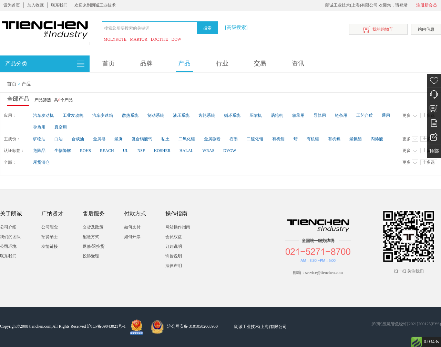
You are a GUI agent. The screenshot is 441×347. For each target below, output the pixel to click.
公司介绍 (8, 227)
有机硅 (313, 138)
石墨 (233, 138)
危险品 (39, 150)
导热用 (39, 127)
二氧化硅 (186, 138)
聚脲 (118, 138)
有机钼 (278, 138)
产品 (184, 63)
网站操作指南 (177, 227)
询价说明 (173, 256)
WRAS (208, 150)
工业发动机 (73, 115)
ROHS (85, 150)
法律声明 (173, 265)
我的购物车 (378, 30)
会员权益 (173, 236)
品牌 (146, 63)
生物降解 (62, 150)
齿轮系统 (206, 115)
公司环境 (8, 246)
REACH (107, 150)
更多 (410, 115)
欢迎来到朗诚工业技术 (95, 5)
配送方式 (91, 236)
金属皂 (99, 138)
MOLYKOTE (115, 39)
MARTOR (138, 39)
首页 (108, 63)
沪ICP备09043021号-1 (106, 326)
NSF (141, 150)
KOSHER (162, 150)
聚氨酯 (355, 138)
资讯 (298, 63)
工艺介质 (364, 115)
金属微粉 (212, 138)
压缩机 (255, 115)
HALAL (187, 150)
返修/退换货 (93, 246)
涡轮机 (277, 115)
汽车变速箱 (102, 115)
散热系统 (130, 115)
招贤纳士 (49, 236)
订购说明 (173, 246)
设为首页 (11, 5)
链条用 (341, 115)
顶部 (434, 151)
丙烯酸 (377, 138)
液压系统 (181, 115)
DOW (177, 39)
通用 (386, 115)
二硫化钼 (255, 138)
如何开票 (132, 236)
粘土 (165, 138)
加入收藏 (35, 5)
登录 (403, 5)
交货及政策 (93, 227)
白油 (58, 138)
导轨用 (320, 115)
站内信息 (426, 29)
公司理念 (49, 227)
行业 (222, 63)
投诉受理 (91, 256)
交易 (260, 63)
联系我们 (59, 5)
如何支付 (132, 227)
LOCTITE (159, 39)
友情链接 (49, 246)
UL (126, 150)
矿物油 (39, 138)
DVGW (229, 150)
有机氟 (334, 138)
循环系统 (232, 115)
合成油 (78, 138)
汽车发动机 (43, 115)
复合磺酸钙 (142, 138)
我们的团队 (10, 236)
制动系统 (155, 115)
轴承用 (298, 115)
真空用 (60, 127)
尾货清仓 (41, 162)
